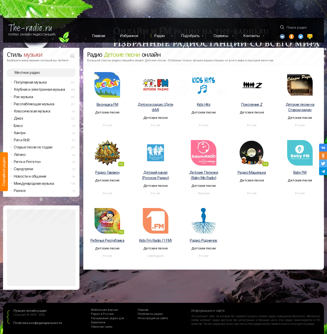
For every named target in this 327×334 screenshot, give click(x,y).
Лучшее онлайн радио (30, 311)
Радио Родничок (203, 240)
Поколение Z (251, 104)
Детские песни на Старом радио (300, 107)
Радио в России (102, 314)
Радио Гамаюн (107, 172)
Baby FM (300, 172)
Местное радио (27, 72)
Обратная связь (102, 326)
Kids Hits (204, 104)
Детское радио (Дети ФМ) (155, 107)
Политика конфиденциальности (37, 323)
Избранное (129, 35)
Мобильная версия (104, 310)
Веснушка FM (107, 104)
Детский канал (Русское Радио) (155, 175)
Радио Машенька (252, 172)
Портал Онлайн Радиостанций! (31, 34)
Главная (98, 35)
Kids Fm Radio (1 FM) (155, 240)
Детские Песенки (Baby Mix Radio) (203, 175)
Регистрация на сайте (153, 318)
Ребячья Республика (107, 240)
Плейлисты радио (150, 314)
